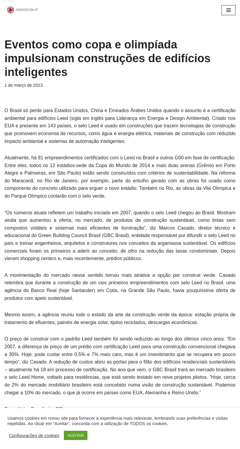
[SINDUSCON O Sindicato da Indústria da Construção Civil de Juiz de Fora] (22, 10)
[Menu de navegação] (228, 10)
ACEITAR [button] (75, 435)
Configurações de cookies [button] (34, 435)
